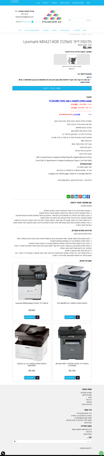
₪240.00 (71, 69)
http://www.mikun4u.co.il (82, 427)
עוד (19, 30)
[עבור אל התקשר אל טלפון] (3, 453)
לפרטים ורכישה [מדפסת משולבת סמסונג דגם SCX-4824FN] (70, 316)
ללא (88, 77)
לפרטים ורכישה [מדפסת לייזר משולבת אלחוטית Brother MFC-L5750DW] (70, 376)
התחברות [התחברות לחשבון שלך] (15, 1)
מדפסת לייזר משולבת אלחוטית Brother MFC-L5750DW (72, 363)
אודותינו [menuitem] (54, 3)
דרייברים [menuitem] (45, 3)
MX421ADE (82, 45)
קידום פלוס (49, 454)
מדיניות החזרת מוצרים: (81, 230)
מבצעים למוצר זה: (85, 74)
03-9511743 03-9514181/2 (76, 418)
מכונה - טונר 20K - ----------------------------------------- (81, 107)
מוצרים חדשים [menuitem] (64, 3)
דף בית (90, 34)
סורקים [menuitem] (54, 30)
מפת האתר (87, 387)
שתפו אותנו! (87, 432)
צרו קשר (88, 408)
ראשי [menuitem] (84, 30)
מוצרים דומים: (85, 260)
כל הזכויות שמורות (86, 446)
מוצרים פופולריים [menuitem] (78, 3)
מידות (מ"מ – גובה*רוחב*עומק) (81, 180)
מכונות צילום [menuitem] (65, 30)
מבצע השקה (85, 82)
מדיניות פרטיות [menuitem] (87, 402)
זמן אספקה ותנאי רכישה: (81, 202)
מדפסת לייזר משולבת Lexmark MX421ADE (57, 41)
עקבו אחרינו (86, 424)
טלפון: (90, 418)
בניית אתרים (43, 454)
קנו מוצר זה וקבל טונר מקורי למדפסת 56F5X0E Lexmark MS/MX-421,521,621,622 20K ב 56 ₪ (54, 80)
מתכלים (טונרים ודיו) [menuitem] (31, 30)
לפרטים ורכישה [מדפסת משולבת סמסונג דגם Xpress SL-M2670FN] (29, 376)
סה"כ (82, 114)
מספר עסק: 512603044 (83, 416)
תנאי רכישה (88, 421)
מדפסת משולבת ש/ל (74, 34)
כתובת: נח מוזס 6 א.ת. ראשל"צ (81, 414)
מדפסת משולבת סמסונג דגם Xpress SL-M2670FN (31, 363)
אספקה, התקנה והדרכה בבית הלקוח (78, 52)
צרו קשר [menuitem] (89, 398)
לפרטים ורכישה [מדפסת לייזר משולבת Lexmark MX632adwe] (29, 316)
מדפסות (84, 34)
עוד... (89, 436)
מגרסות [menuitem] (45, 30)
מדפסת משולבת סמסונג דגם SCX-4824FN (73, 302)
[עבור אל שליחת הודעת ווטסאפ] (101, 453)
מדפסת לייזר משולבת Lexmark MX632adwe (31, 302)
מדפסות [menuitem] (76, 30)
